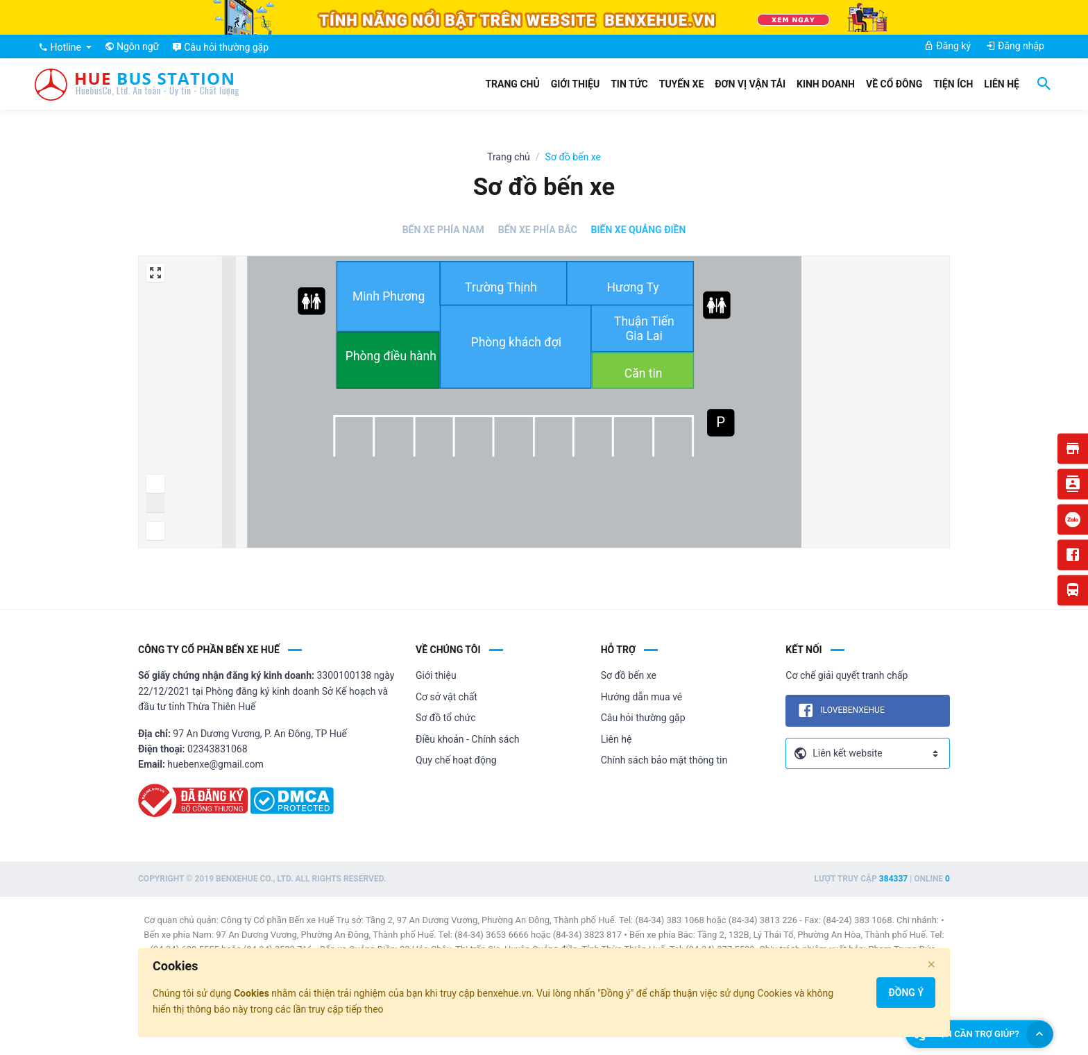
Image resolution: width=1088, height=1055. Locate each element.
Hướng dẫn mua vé (642, 696)
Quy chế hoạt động (456, 760)
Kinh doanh (826, 84)
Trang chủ (512, 84)
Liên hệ (1001, 84)
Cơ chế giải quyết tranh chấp (846, 675)
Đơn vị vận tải (750, 84)
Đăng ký (947, 45)
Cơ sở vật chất (446, 696)
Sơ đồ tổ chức (446, 717)
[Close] (931, 964)
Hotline (60, 47)
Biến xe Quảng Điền (638, 229)
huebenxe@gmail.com (215, 764)
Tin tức (629, 84)
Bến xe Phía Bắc (537, 229)
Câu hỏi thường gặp (643, 717)
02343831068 (217, 748)
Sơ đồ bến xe (628, 675)
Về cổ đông (894, 84)
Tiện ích (953, 84)
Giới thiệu (575, 84)
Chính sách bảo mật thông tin (664, 760)
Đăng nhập (1015, 45)
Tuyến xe (681, 84)
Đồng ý (906, 992)
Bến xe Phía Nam (443, 229)
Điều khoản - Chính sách (467, 739)
